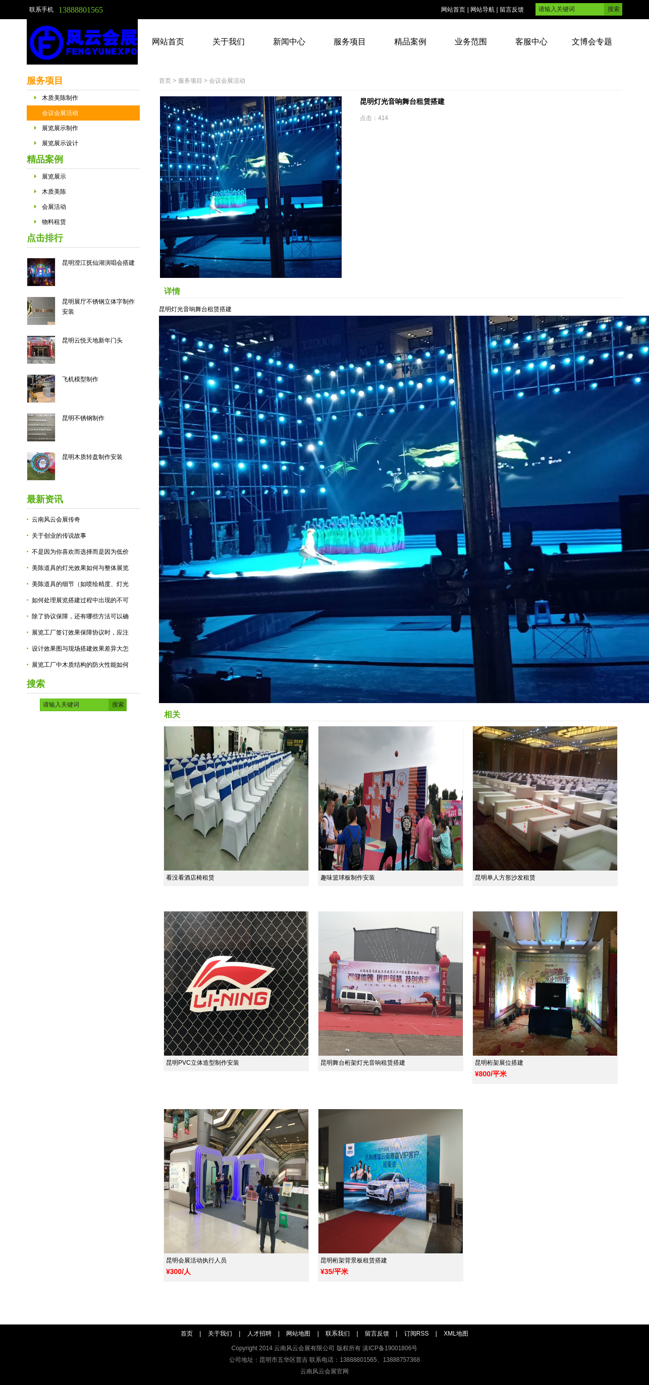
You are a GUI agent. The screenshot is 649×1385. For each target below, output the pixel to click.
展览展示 (54, 176)
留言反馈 (512, 9)
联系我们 (338, 1333)
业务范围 (471, 41)
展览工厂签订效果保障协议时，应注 (80, 632)
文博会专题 (592, 41)
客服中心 (531, 41)
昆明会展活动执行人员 (196, 1260)
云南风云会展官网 (324, 1371)
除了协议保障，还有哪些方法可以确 (80, 616)
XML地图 (456, 1333)
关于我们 (228, 41)
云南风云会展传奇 (56, 519)
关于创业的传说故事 (59, 535)
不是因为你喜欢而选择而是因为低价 (80, 551)
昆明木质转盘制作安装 (92, 456)
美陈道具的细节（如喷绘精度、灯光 (80, 584)
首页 (165, 80)
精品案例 (410, 41)
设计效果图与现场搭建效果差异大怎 (80, 648)
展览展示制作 (60, 128)
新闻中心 (289, 41)
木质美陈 (54, 191)
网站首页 (453, 9)
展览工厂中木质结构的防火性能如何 (80, 664)
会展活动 (54, 206)
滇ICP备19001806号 (389, 1348)
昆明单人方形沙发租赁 (505, 877)
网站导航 (482, 9)
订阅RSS (416, 1333)
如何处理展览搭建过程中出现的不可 (80, 600)
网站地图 (298, 1333)
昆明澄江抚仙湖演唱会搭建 (98, 262)
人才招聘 (259, 1333)
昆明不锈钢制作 (83, 418)
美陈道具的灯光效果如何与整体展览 (80, 567)
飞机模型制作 (80, 379)
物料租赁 (54, 221)
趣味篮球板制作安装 (347, 877)
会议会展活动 (60, 113)
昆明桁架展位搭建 (499, 1062)
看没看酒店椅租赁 (190, 877)
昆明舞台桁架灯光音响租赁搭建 (362, 1062)
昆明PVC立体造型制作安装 (202, 1062)
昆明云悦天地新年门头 (92, 340)
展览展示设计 (60, 143)
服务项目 (350, 41)
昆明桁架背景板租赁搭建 (353, 1260)
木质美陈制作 (60, 97)
